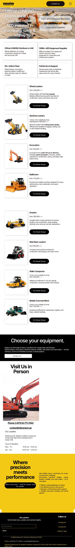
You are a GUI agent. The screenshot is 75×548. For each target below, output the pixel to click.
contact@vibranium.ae (31, 542)
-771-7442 (18, 542)
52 (14, 542)
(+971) (11, 542)
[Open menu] (70, 4)
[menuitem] (62, 523)
